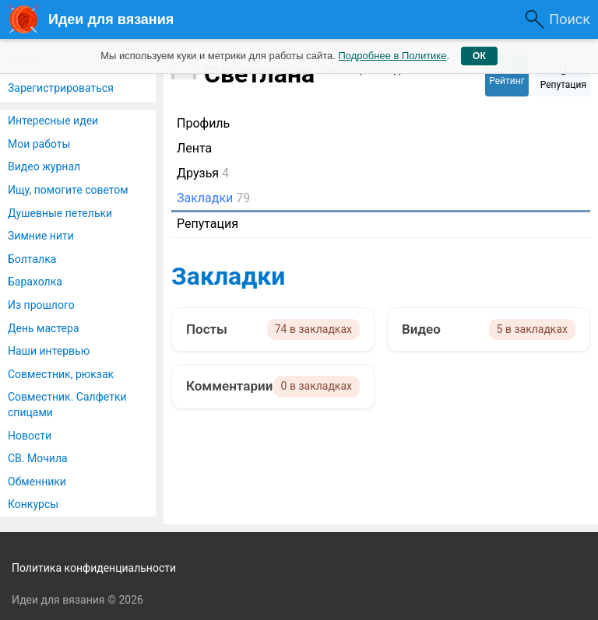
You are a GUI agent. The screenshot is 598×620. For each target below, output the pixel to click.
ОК (479, 56)
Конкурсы (33, 504)
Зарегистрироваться (61, 88)
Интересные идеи (53, 120)
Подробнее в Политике (392, 55)
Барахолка (35, 281)
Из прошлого (41, 305)
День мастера (43, 328)
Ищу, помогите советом (68, 190)
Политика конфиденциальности (94, 568)
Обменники (37, 481)
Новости (29, 435)
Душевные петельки (60, 213)
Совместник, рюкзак (61, 374)
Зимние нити (41, 235)
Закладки (228, 276)
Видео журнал (44, 166)
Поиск (569, 19)
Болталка (32, 259)
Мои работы (39, 144)
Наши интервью (49, 351)
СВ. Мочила (38, 458)
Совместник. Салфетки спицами (67, 405)
